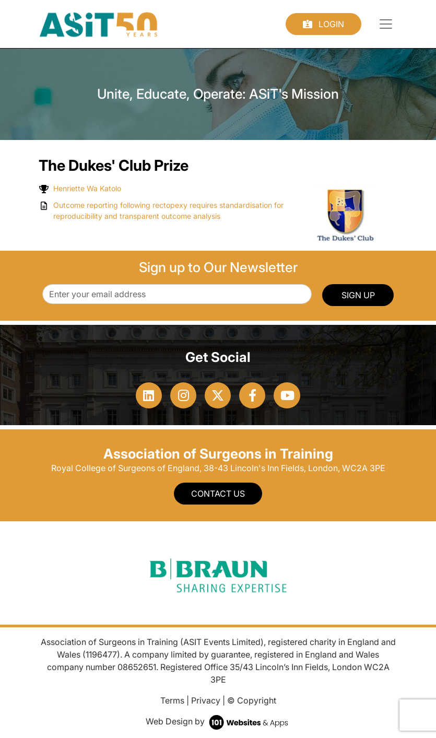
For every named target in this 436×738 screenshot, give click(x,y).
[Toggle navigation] (386, 24)
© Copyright (251, 700)
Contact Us (218, 493)
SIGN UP (358, 295)
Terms (172, 700)
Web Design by (218, 721)
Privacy (205, 700)
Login (323, 24)
